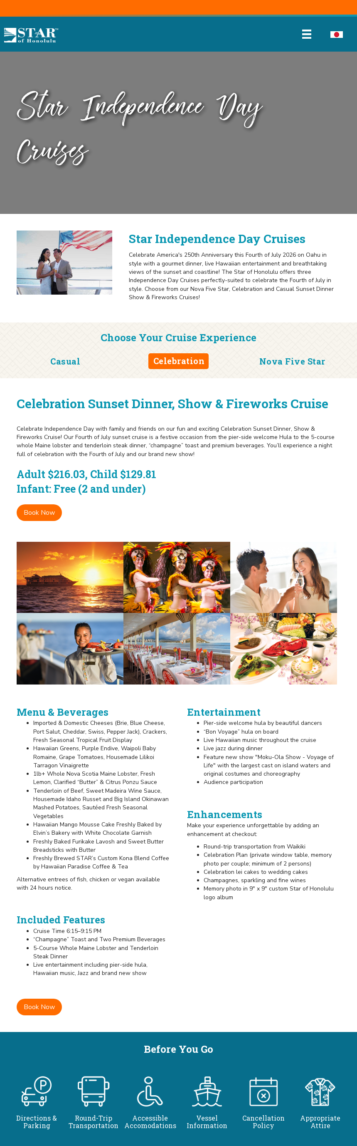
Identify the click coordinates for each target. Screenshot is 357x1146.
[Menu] (306, 34)
